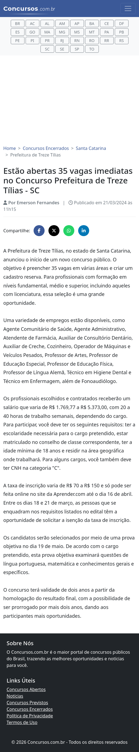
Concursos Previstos (27, 703)
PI (32, 40)
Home (9, 148)
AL (47, 23)
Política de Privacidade (30, 716)
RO (92, 40)
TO (91, 49)
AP (77, 23)
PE (17, 40)
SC (47, 49)
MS (77, 32)
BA (91, 23)
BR (17, 23)
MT (91, 32)
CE (106, 23)
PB (121, 32)
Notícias (15, 696)
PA (106, 32)
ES (17, 32)
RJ (62, 40)
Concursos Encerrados (46, 148)
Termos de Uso (22, 722)
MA (47, 32)
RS (121, 40)
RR (106, 40)
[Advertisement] (69, 100)
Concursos (29, 9)
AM (62, 23)
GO (32, 32)
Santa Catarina (91, 148)
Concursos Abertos (26, 689)
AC (32, 23)
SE (62, 49)
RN (77, 40)
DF (121, 23)
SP (77, 49)
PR (47, 40)
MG (62, 32)
